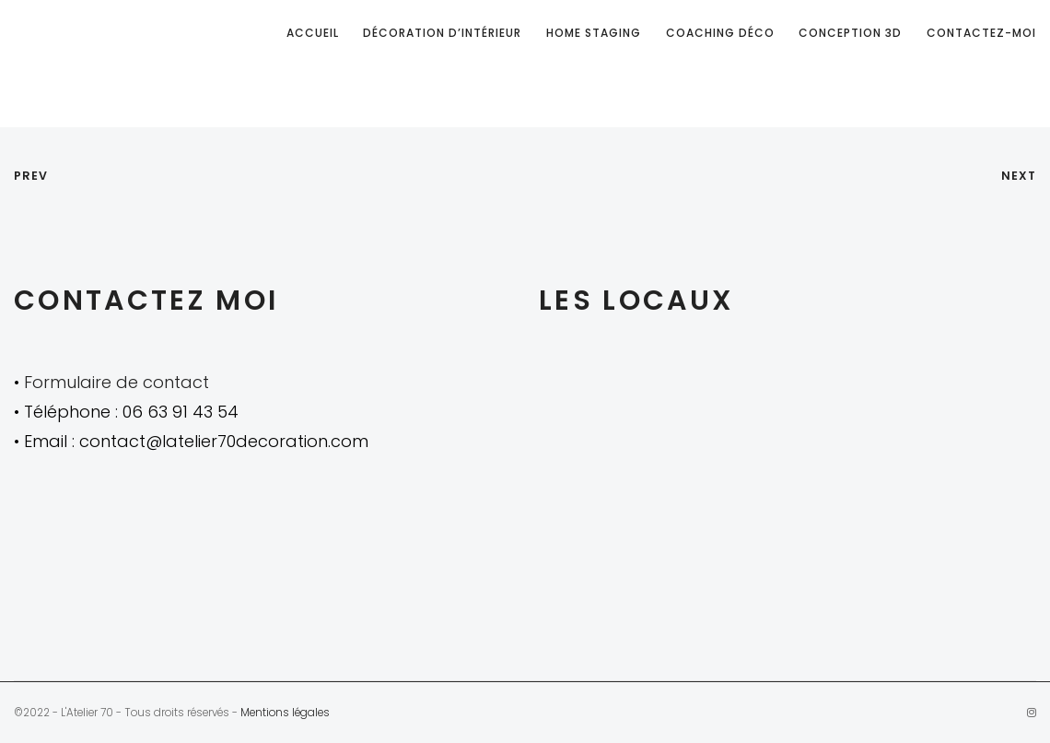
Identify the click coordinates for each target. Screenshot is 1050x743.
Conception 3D (850, 33)
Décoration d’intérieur (442, 33)
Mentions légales (285, 712)
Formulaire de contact (116, 382)
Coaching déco (720, 33)
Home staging (593, 33)
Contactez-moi (981, 33)
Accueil (312, 33)
